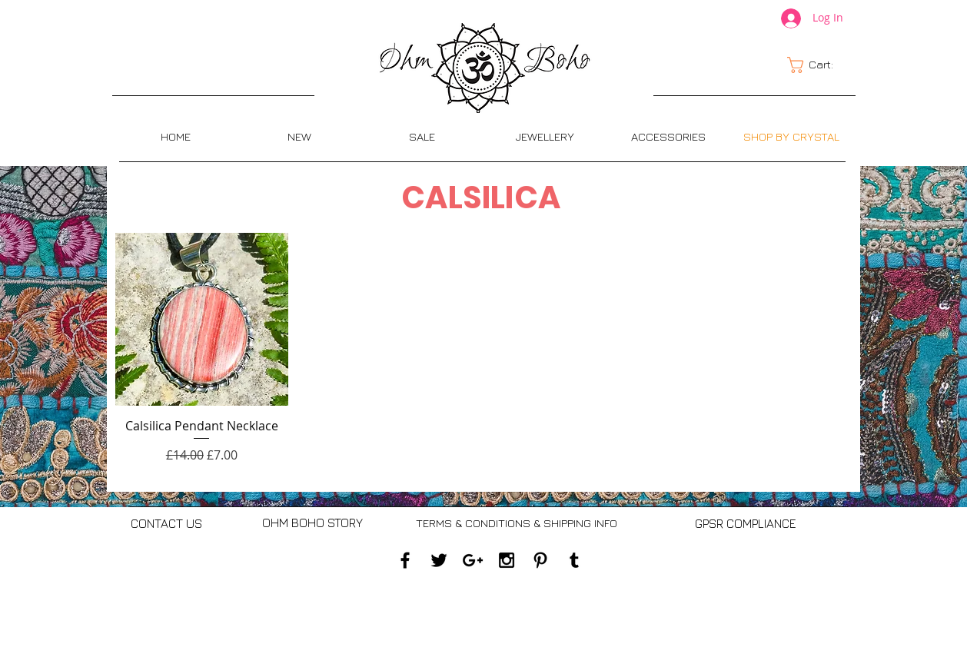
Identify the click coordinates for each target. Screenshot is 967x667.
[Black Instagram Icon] (506, 560)
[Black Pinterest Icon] (540, 560)
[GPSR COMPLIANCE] (745, 523)
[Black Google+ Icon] (473, 560)
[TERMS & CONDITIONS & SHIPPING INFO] (516, 523)
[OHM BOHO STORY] (312, 523)
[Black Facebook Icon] (405, 560)
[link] (819, 65)
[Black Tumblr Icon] (574, 560)
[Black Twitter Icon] (439, 560)
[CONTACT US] (166, 524)
